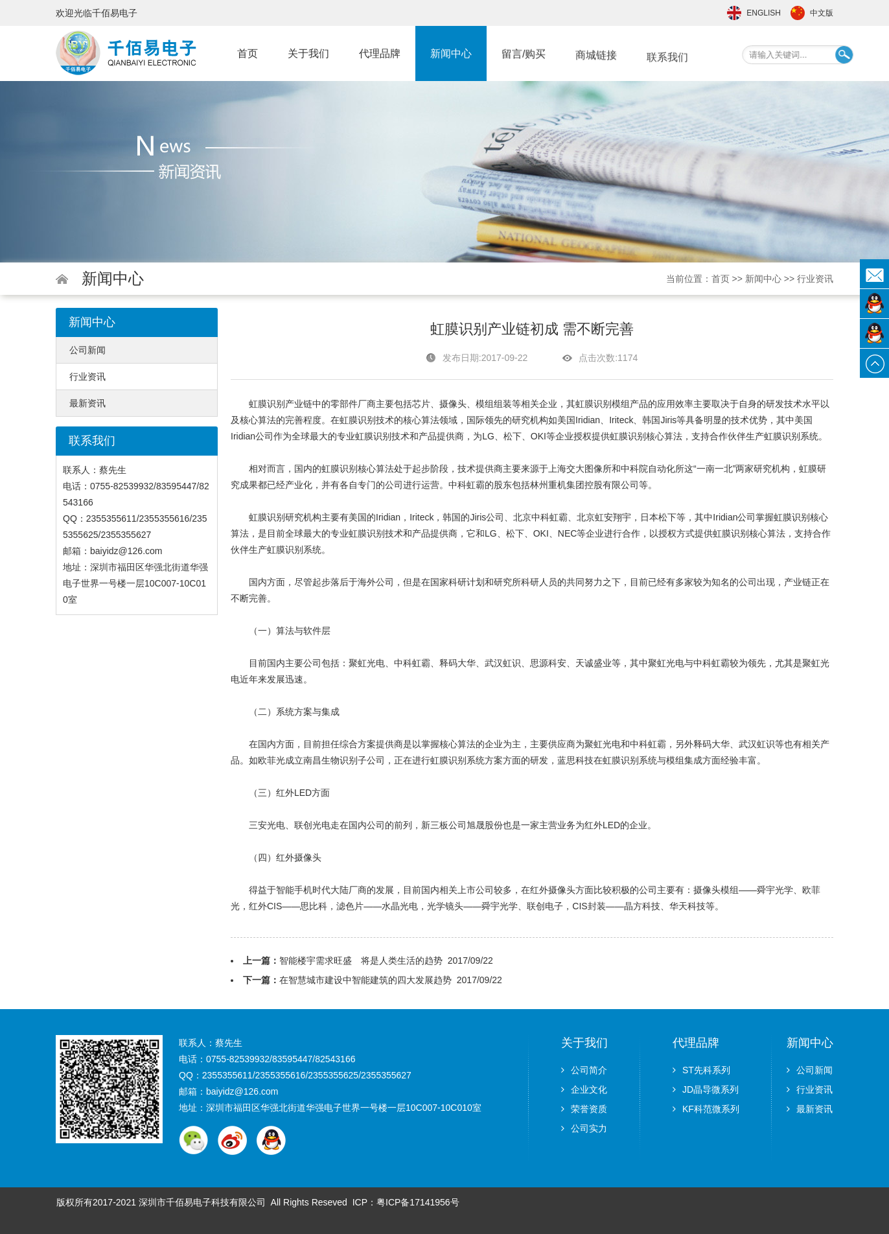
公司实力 (584, 1128)
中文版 (821, 12)
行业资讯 (815, 279)
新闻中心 (451, 56)
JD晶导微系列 (706, 1089)
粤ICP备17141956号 (417, 1202)
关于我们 (308, 53)
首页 (247, 53)
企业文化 (584, 1089)
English (763, 12)
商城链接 (596, 64)
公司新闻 (87, 350)
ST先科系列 (701, 1070)
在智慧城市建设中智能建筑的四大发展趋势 (365, 980)
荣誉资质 (584, 1109)
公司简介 (584, 1070)
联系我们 (667, 70)
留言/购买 (524, 59)
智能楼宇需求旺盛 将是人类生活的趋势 (361, 960)
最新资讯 (87, 403)
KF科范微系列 (706, 1109)
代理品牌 (379, 54)
